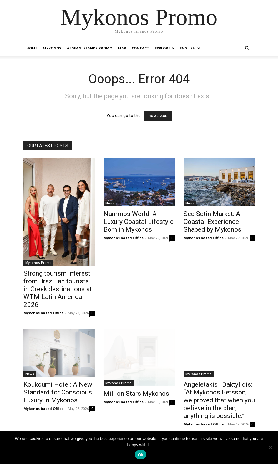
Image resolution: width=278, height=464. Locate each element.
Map (122, 48)
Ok (140, 454)
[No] (270, 447)
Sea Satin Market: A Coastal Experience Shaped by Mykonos (212, 221)
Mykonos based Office (43, 313)
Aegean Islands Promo (89, 48)
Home (31, 48)
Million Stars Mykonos (136, 393)
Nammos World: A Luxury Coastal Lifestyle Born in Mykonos (139, 221)
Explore (165, 48)
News (109, 203)
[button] (247, 48)
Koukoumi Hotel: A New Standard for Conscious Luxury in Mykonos (57, 392)
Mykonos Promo (38, 262)
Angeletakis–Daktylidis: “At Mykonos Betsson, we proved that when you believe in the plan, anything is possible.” (219, 400)
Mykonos (52, 48)
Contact (140, 48)
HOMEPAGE (157, 116)
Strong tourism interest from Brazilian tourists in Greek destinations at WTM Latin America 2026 (57, 289)
